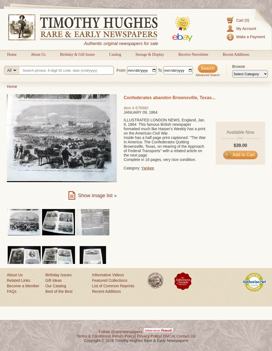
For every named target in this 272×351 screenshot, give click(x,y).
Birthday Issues (58, 275)
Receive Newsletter (193, 54)
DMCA (168, 336)
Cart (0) (242, 20)
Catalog (115, 54)
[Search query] (59, 70)
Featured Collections (109, 280)
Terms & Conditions (93, 336)
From (121, 70)
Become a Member (23, 286)
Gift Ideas (53, 280)
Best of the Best (59, 291)
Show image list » (97, 195)
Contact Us (185, 336)
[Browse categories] (250, 74)
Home (11, 54)
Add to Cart (240, 154)
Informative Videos (108, 275)
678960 (141, 108)
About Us (38, 54)
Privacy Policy (149, 336)
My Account (246, 28)
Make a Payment (250, 37)
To (160, 70)
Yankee (147, 168)
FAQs (11, 291)
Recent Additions (236, 54)
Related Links (18, 280)
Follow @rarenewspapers (120, 332)
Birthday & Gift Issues (77, 54)
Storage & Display (149, 54)
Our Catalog (55, 286)
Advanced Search (208, 75)
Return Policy (123, 336)
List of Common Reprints (113, 286)
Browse (238, 66)
